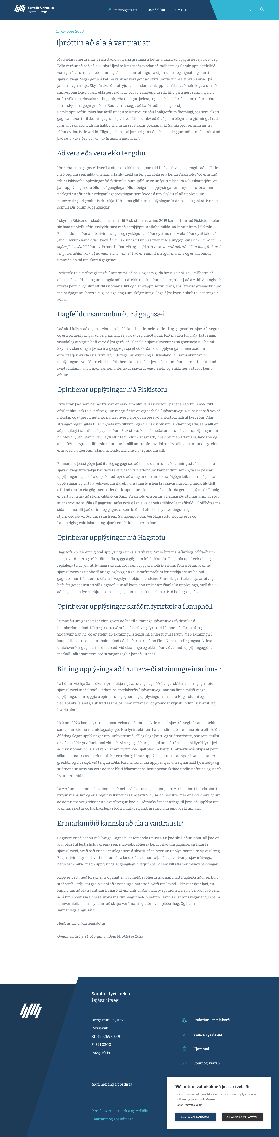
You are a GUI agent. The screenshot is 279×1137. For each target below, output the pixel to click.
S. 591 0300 (101, 1044)
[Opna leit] (262, 9)
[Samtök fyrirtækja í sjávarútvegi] (34, 10)
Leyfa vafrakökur (196, 1116)
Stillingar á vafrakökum (242, 1117)
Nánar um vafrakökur (188, 1104)
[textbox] (130, 1084)
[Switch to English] (248, 10)
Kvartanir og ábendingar (112, 1119)
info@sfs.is (101, 1053)
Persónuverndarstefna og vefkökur (121, 1111)
